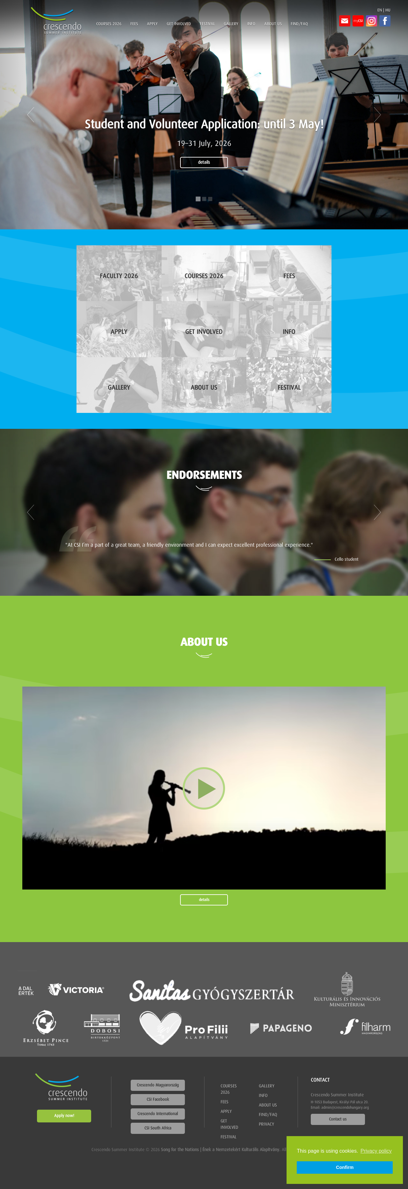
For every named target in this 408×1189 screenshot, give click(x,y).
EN (379, 10)
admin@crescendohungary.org (345, 1108)
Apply (152, 24)
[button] (30, 114)
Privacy (266, 1124)
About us (273, 24)
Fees (134, 24)
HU (387, 10)
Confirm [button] (344, 1167)
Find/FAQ (299, 24)
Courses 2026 (108, 24)
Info (251, 24)
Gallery (231, 24)
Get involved (179, 24)
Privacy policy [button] (376, 1151)
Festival (207, 24)
